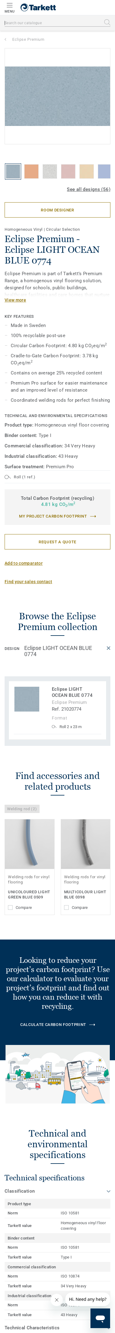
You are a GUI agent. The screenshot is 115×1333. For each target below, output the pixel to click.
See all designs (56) (88, 189)
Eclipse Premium (28, 39)
